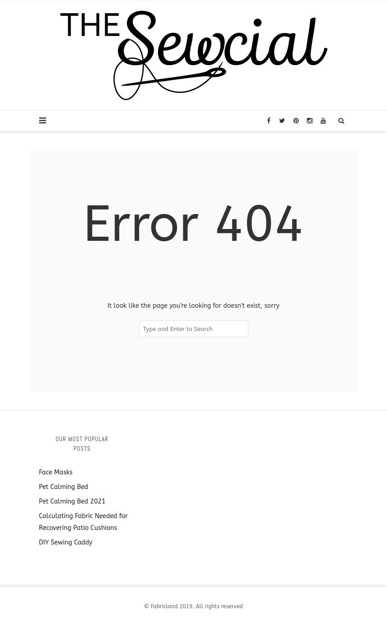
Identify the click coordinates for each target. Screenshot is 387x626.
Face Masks (56, 472)
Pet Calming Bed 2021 (72, 501)
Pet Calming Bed (64, 487)
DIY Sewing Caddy (66, 542)
